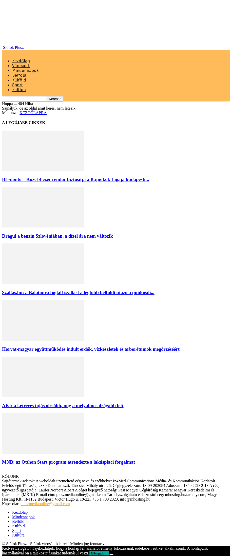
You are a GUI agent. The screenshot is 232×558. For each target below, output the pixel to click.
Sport (17, 84)
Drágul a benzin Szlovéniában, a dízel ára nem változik (57, 236)
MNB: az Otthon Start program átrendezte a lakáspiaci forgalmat (68, 462)
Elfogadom (99, 553)
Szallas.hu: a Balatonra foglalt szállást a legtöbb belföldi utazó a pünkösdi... (78, 292)
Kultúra (19, 89)
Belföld (19, 75)
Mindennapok (25, 70)
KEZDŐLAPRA (33, 113)
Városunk (21, 65)
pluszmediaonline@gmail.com (45, 504)
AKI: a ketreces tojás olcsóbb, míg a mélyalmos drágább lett (63, 405)
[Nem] (111, 554)
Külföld (19, 80)
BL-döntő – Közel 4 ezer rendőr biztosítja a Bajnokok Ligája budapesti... (75, 179)
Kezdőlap (21, 60)
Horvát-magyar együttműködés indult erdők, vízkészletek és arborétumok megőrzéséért (91, 349)
